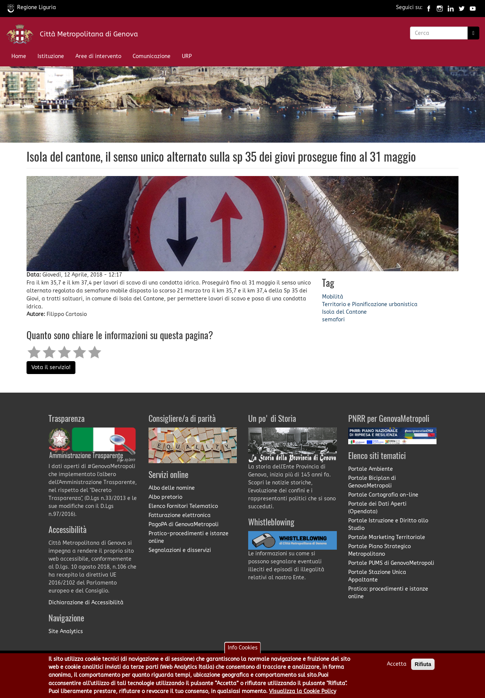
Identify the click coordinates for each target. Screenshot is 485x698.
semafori (333, 319)
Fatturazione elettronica (180, 515)
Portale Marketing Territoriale (386, 537)
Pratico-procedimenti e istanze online (188, 537)
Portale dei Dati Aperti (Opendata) (377, 508)
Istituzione (51, 56)
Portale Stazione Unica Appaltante (377, 576)
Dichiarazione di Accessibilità (86, 602)
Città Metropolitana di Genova (89, 34)
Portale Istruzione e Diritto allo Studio (388, 524)
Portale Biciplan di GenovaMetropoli (372, 482)
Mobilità (332, 297)
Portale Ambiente (370, 469)
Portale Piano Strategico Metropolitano (379, 550)
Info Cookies (243, 651)
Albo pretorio (165, 497)
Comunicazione (152, 56)
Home (18, 56)
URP (187, 56)
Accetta (397, 667)
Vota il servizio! (50, 367)
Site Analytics (65, 631)
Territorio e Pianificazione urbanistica (370, 304)
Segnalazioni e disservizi (180, 550)
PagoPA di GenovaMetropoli (184, 524)
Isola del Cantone (344, 312)
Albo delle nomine (172, 488)
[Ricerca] (473, 33)
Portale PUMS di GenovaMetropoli (391, 563)
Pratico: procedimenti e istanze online (388, 593)
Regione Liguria (32, 7)
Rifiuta (423, 668)
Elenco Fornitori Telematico (183, 506)
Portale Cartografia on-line (383, 495)
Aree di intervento (98, 56)
